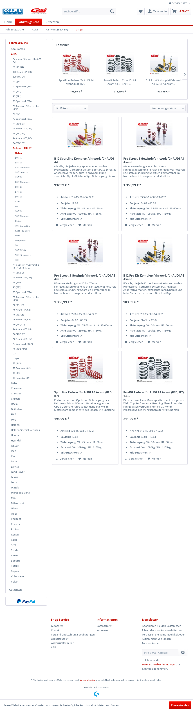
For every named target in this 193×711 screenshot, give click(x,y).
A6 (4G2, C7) (19, 334)
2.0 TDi (18, 196)
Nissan (15, 508)
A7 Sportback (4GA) (23, 343)
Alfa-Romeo (18, 49)
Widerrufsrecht (60, 638)
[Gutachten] (51, 22)
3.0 (16, 206)
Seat (13, 545)
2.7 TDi (18, 191)
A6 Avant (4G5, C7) (22, 339)
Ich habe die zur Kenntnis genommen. (161, 664)
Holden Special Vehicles (25, 430)
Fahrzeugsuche (18, 43)
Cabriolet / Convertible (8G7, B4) (27, 61)
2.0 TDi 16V (20, 250)
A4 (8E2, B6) (19, 133)
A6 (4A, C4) (18, 304)
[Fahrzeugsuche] (28, 22)
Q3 (14, 353)
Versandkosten (88, 679)
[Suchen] (112, 11)
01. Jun (18, 152)
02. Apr (18, 221)
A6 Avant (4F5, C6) (22, 329)
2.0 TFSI (19, 157)
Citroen (15, 398)
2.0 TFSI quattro (23, 255)
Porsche (16, 524)
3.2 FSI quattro (22, 230)
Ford (13, 419)
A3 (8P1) (17, 96)
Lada (14, 461)
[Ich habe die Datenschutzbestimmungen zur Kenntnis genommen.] (143, 660)
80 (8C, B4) (18, 67)
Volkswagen (18, 576)
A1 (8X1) (17, 81)
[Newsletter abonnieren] (182, 652)
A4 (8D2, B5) (19, 123)
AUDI (14, 54)
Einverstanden (180, 705)
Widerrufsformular (62, 643)
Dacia (14, 404)
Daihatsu (16, 409)
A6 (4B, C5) (18, 314)
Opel (14, 513)
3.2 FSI (18, 201)
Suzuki (15, 566)
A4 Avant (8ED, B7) (22, 148)
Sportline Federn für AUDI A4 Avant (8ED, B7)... (76, 82)
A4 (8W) (17, 282)
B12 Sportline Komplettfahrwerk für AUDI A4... (84, 160)
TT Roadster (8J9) (21, 377)
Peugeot (16, 519)
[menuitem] (89, 11)
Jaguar (15, 445)
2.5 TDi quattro (22, 167)
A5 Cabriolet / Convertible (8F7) (26, 298)
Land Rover (17, 472)
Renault (15, 534)
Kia (13, 456)
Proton (15, 529)
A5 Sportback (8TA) (22, 292)
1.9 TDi (18, 177)
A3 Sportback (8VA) (22, 118)
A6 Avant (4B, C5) (22, 319)
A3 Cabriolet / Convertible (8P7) (26, 108)
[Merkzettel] (141, 11)
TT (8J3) (16, 373)
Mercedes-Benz (20, 492)
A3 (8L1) (17, 91)
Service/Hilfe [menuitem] (178, 3)
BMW (14, 383)
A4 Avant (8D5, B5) (22, 128)
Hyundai (16, 440)
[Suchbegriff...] (89, 11)
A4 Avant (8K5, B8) (22, 277)
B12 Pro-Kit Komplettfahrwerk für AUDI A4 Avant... (164, 82)
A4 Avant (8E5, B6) (22, 138)
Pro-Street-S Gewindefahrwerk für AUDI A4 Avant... (153, 160)
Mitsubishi (17, 503)
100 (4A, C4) (19, 76)
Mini (13, 498)
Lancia (15, 466)
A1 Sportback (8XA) (22, 86)
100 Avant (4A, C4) (22, 72)
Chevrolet (17, 388)
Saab (14, 539)
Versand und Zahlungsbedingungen (73, 634)
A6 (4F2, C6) (19, 324)
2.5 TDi (18, 162)
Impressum (103, 630)
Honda (15, 435)
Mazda (15, 487)
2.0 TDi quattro (22, 216)
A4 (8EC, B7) (19, 143)
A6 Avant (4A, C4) (22, 309)
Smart (14, 555)
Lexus (14, 477)
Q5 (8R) (16, 358)
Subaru (15, 560)
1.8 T (17, 259)
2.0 (16, 245)
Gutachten (15, 589)
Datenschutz (104, 626)
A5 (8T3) (17, 287)
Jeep (13, 451)
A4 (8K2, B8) (19, 272)
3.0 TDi (18, 186)
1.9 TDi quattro (22, 225)
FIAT (13, 414)
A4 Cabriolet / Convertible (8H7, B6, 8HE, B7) (26, 266)
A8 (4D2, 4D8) (20, 348)
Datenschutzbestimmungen (159, 664)
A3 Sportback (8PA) (22, 101)
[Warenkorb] (180, 11)
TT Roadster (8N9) (22, 368)
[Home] (8, 22)
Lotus (14, 482)
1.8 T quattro (21, 172)
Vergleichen (65, 225)
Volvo (14, 581)
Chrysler (16, 393)
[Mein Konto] (157, 11)
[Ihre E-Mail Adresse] (160, 652)
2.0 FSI (18, 235)
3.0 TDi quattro (22, 182)
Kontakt (55, 630)
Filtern (62, 108)
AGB (53, 647)
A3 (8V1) (17, 113)
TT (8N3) (17, 363)
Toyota (15, 571)
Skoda (14, 550)
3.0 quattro (20, 240)
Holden (15, 424)
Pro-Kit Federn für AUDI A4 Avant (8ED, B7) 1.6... (120, 82)
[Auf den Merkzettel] (85, 225)
